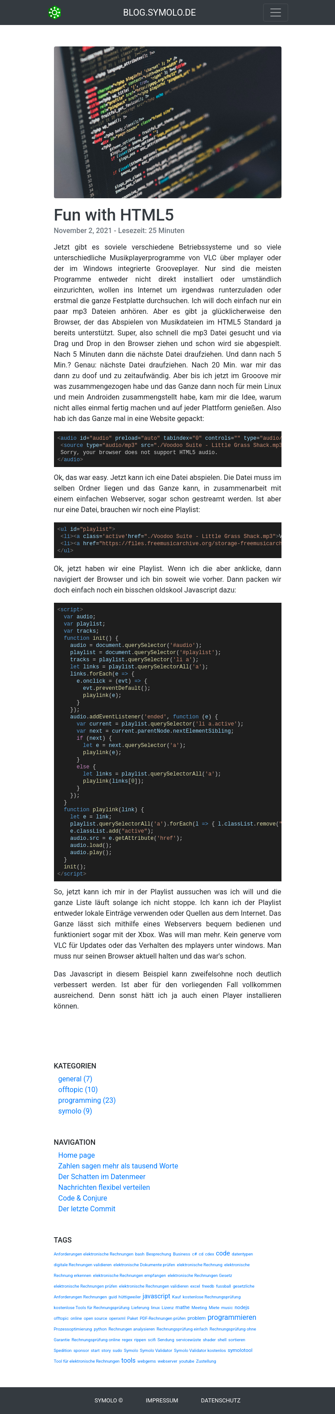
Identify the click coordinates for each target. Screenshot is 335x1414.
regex (127, 1339)
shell (222, 1339)
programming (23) (87, 1100)
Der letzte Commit (87, 1209)
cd (201, 1253)
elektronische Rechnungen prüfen (85, 1286)
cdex (209, 1253)
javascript (156, 1296)
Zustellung (206, 1361)
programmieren (231, 1317)
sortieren (236, 1339)
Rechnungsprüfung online (95, 1339)
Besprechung (158, 1253)
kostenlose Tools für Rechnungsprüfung (92, 1307)
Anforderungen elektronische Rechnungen (93, 1253)
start (95, 1350)
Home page (76, 1155)
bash (140, 1253)
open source (96, 1318)
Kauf (176, 1296)
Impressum (162, 1400)
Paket (132, 1318)
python (100, 1328)
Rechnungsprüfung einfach (182, 1328)
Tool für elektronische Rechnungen (87, 1361)
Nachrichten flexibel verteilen (104, 1187)
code (223, 1253)
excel (195, 1286)
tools (128, 1360)
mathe (183, 1307)
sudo (117, 1350)
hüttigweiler (130, 1296)
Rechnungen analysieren (131, 1328)
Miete (214, 1307)
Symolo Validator (156, 1350)
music (227, 1307)
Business (181, 1253)
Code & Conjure (83, 1198)
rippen (140, 1339)
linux (155, 1307)
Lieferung (140, 1307)
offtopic (61, 1318)
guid (112, 1296)
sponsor (81, 1350)
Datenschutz (221, 1400)
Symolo (131, 1350)
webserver (168, 1361)
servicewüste (188, 1339)
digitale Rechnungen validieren (83, 1264)
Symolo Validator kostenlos (200, 1350)
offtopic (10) (78, 1089)
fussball (223, 1286)
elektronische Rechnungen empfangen (129, 1275)
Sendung (165, 1339)
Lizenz (167, 1307)
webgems (146, 1361)
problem (196, 1318)
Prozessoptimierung (73, 1328)
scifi (152, 1339)
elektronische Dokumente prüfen (144, 1264)
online (76, 1318)
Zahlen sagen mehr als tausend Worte (118, 1166)
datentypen (242, 1253)
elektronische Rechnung (200, 1264)
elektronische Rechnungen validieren (154, 1286)
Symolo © (109, 1400)
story (106, 1350)
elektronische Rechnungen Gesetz (200, 1275)
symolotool (239, 1350)
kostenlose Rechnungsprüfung (211, 1296)
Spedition (63, 1350)
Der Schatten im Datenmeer (102, 1176)
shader (209, 1339)
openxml (117, 1318)
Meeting (199, 1307)
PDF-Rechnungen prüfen (163, 1318)
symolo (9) (75, 1111)
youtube (186, 1361)
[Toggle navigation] (275, 12)
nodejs (242, 1307)
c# (194, 1253)
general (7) (75, 1079)
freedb (208, 1286)
